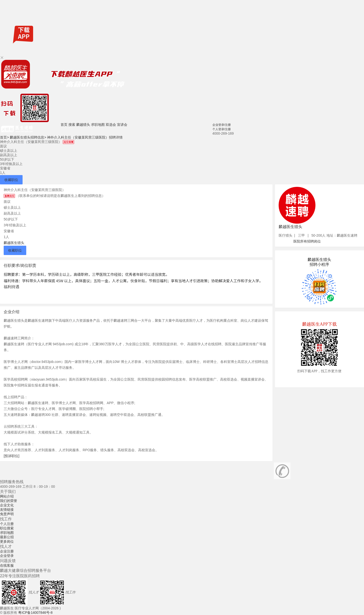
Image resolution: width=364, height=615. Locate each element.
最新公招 (7, 537)
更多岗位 (7, 541)
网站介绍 (7, 496)
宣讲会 (122, 125)
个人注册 (7, 524)
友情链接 (7, 510)
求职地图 (98, 125)
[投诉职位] (11, 456)
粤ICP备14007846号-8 (35, 613)
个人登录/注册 (221, 129)
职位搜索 (7, 528)
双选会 (111, 125)
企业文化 (7, 505)
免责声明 (7, 514)
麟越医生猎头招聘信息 (28, 137)
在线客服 (7, 565)
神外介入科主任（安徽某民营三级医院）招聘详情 (85, 137)
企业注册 (7, 551)
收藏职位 (11, 180)
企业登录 (7, 556)
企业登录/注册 (221, 125)
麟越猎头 (83, 125)
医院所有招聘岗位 (307, 241)
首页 (64, 125)
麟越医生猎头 (14, 243)
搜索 (71, 125)
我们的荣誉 (8, 501)
